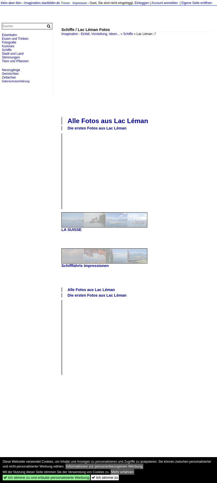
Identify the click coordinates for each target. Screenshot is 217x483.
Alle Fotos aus (108, 120)
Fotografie (9, 42)
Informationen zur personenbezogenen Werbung (104, 466)
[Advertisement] (139, 75)
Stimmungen (11, 57)
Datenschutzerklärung (16, 81)
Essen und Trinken (15, 39)
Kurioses (8, 46)
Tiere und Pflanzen (15, 61)
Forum (65, 3)
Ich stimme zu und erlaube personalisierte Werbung (46, 478)
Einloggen (142, 3)
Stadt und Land (12, 54)
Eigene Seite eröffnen (196, 3)
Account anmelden (164, 3)
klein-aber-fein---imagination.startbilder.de (30, 3)
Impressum (80, 3)
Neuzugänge (11, 70)
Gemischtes (10, 74)
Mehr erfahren (122, 472)
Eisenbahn (9, 35)
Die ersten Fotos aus (97, 128)
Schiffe (128, 34)
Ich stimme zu (105, 478)
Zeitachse (9, 77)
